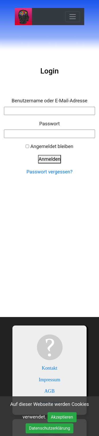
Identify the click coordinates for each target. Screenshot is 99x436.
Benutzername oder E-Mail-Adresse (49, 100)
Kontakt (49, 368)
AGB (49, 391)
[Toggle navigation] (72, 16)
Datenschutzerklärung (49, 428)
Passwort (49, 123)
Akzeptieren (62, 417)
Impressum (49, 379)
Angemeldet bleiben (51, 146)
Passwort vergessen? (49, 172)
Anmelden (49, 159)
